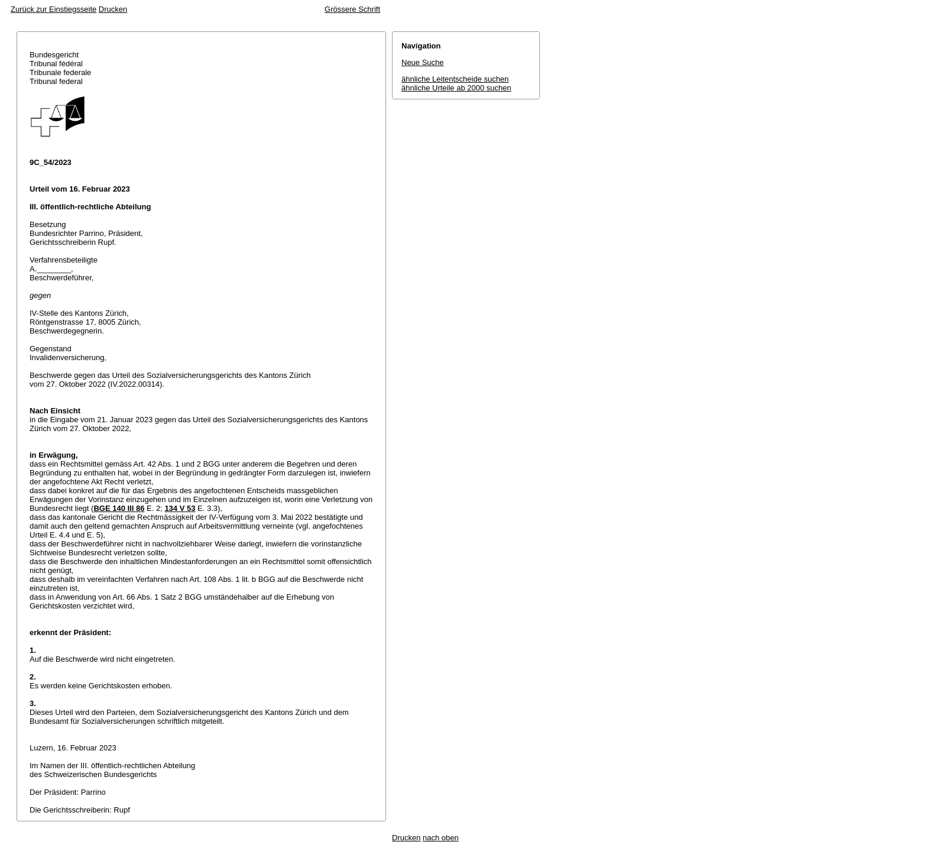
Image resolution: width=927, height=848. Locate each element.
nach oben (441, 837)
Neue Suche (422, 62)
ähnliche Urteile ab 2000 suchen (456, 87)
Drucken (113, 9)
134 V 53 (179, 508)
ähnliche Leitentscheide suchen (454, 79)
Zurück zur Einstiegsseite (53, 9)
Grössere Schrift (352, 9)
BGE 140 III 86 (118, 508)
